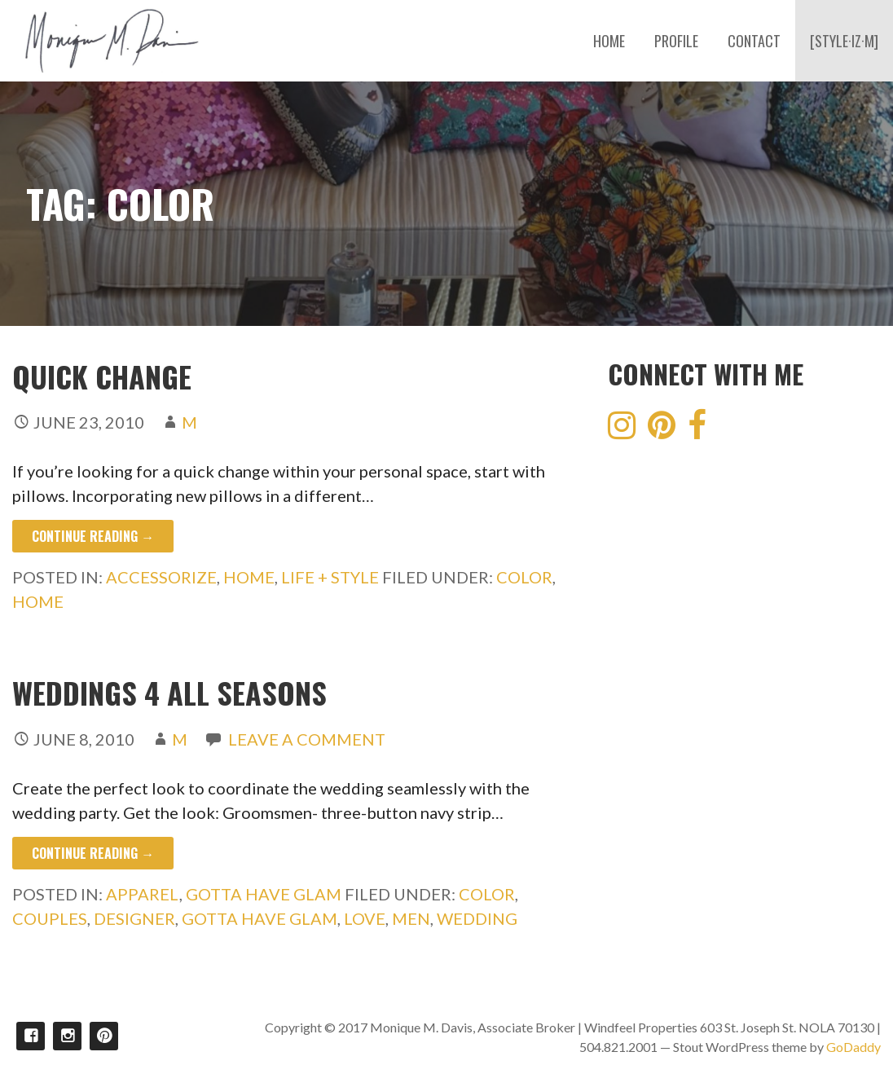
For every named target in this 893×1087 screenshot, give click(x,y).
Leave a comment (306, 739)
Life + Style (330, 577)
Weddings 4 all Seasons (169, 692)
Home (249, 577)
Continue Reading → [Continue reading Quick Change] (93, 536)
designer (134, 918)
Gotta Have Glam (263, 894)
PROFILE (676, 40)
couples (49, 918)
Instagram (67, 1036)
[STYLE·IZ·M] (844, 40)
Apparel (142, 894)
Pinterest (104, 1036)
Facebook (30, 1036)
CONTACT (754, 40)
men (411, 918)
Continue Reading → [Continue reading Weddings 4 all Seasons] (93, 853)
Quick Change (101, 376)
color (524, 577)
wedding (477, 918)
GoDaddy (853, 1046)
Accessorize (161, 577)
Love (364, 918)
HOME (609, 40)
